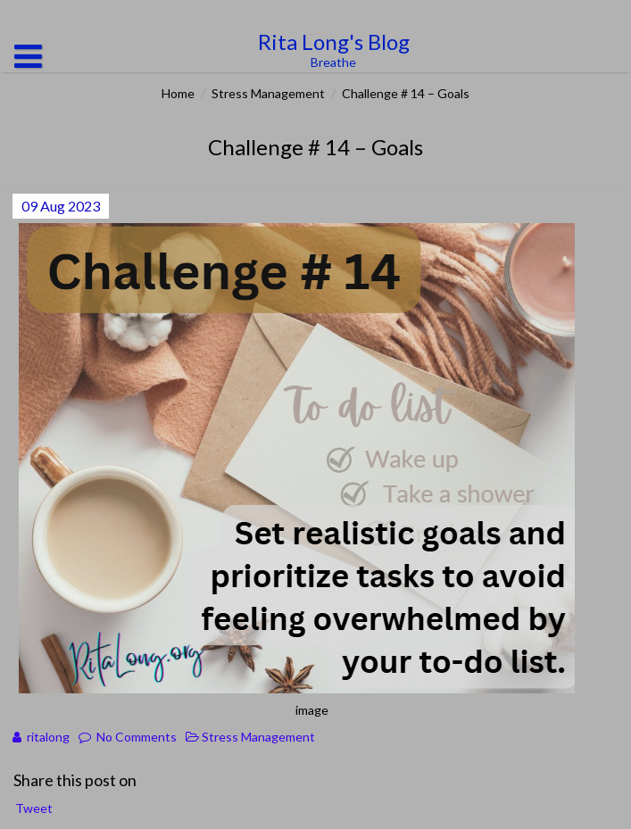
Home (178, 93)
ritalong (48, 736)
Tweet (34, 808)
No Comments (136, 736)
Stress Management (268, 93)
